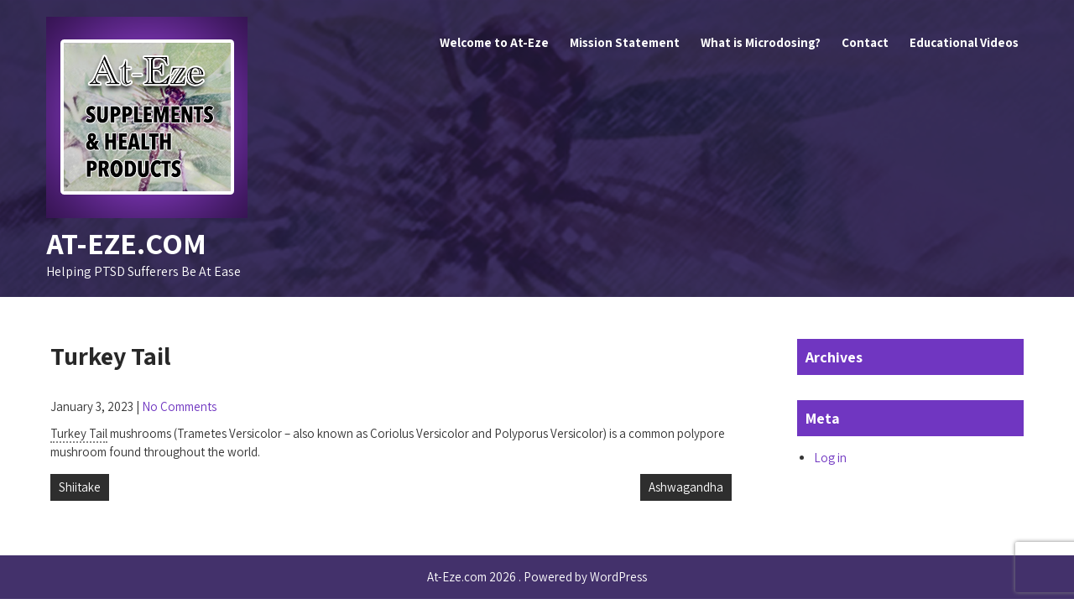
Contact (865, 42)
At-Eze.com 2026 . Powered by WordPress (537, 577)
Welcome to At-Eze (494, 42)
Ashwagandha (686, 487)
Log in (830, 458)
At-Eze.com (126, 243)
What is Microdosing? (761, 42)
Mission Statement (625, 42)
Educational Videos (964, 42)
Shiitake (80, 487)
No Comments (179, 406)
